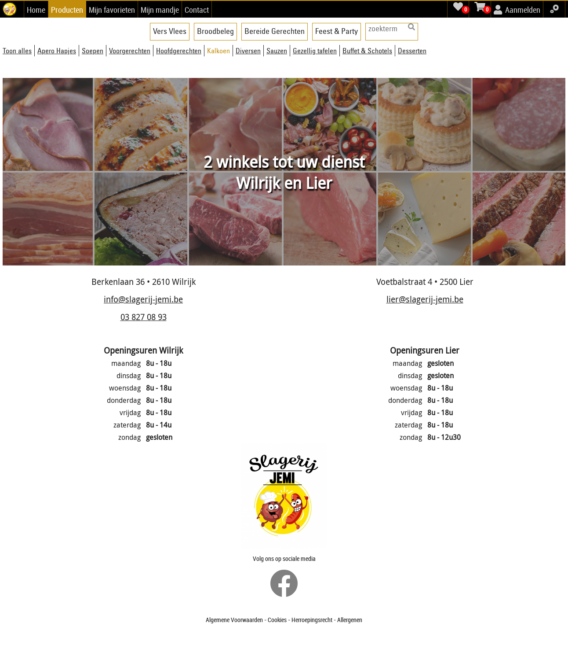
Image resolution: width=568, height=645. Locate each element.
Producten (67, 9)
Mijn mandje (160, 9)
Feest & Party (336, 31)
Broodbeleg (215, 31)
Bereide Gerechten (274, 31)
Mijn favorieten (112, 9)
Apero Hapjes (56, 50)
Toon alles (17, 50)
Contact (197, 9)
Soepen (92, 50)
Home (36, 9)
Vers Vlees (169, 31)
